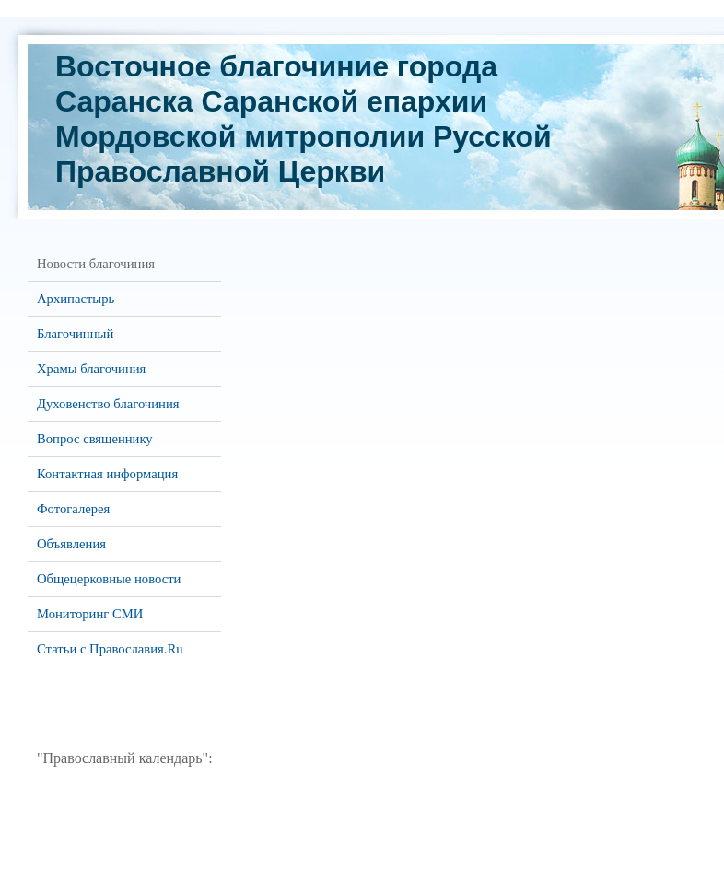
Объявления (71, 543)
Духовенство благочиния (108, 403)
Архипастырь (75, 298)
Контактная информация (107, 473)
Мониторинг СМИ (90, 613)
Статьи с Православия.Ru (110, 648)
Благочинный (75, 333)
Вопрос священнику (95, 438)
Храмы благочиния (91, 368)
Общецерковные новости (109, 578)
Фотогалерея (73, 508)
